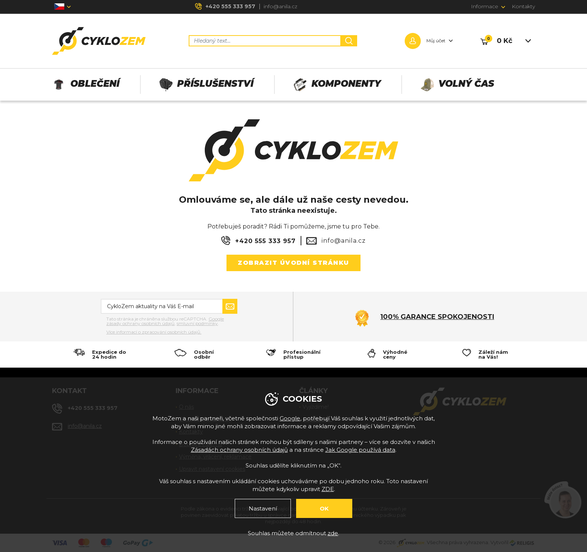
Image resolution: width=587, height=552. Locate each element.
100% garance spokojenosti (437, 316)
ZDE (328, 489)
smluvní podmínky (197, 323)
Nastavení (263, 508)
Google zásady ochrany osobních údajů (165, 321)
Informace (484, 6)
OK (324, 508)
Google (290, 418)
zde (333, 533)
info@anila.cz (280, 6)
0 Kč (505, 40)
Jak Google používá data (360, 449)
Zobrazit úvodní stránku (293, 262)
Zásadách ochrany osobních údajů (239, 449)
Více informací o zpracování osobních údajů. (153, 332)
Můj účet (435, 40)
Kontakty (523, 6)
